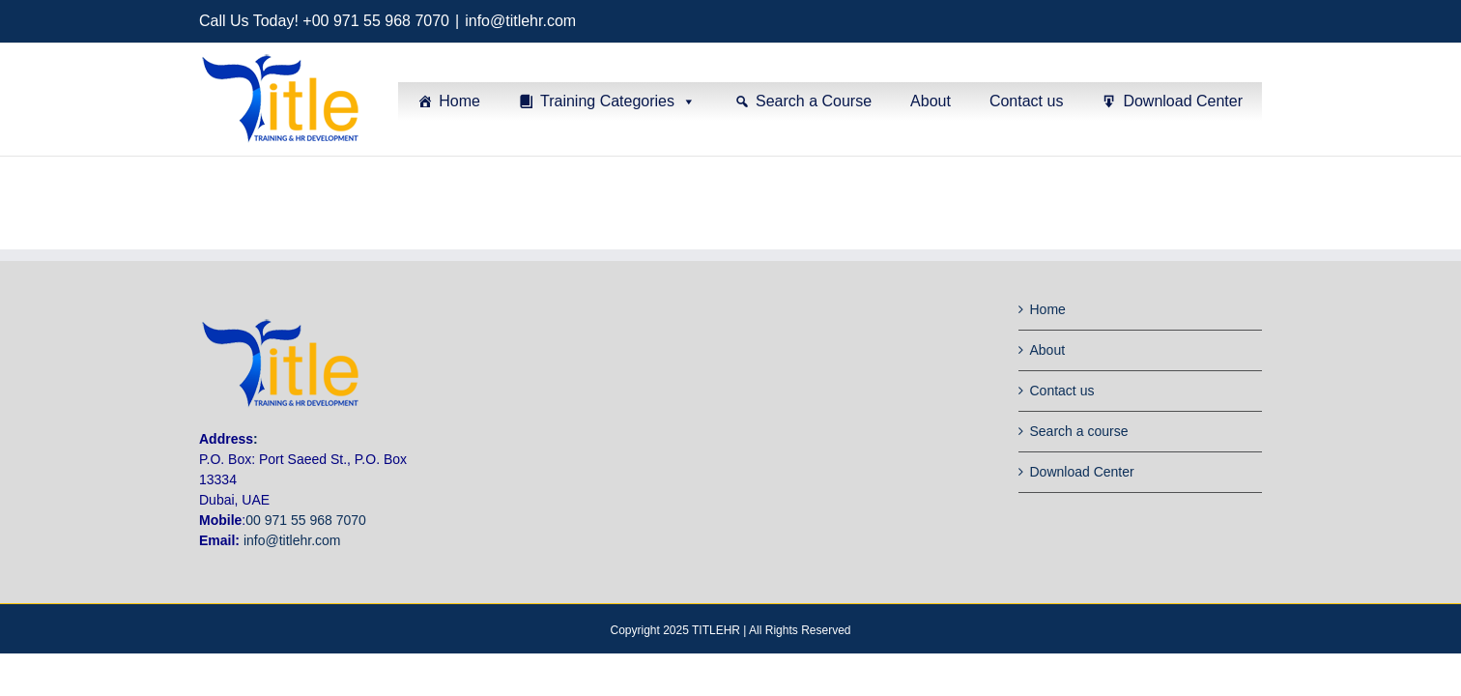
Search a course (1079, 431)
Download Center (1183, 101)
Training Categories (607, 101)
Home (459, 101)
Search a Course (814, 101)
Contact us (1026, 101)
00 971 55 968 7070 (305, 520)
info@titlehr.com (520, 21)
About (930, 101)
